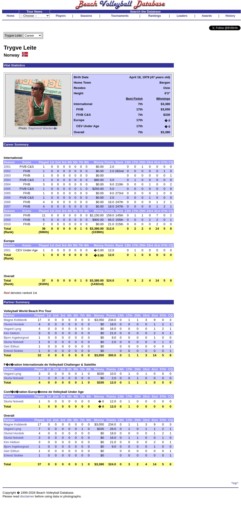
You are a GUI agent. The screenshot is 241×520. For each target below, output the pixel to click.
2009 (7, 219)
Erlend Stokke (13, 351)
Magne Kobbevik (15, 320)
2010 (7, 224)
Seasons (86, 15)
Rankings (154, 15)
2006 (7, 197)
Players (61, 15)
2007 (7, 206)
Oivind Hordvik (14, 324)
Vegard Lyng (12, 328)
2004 (7, 180)
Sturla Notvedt (13, 342)
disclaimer (27, 496)
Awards (207, 15)
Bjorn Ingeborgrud (16, 337)
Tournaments (120, 15)
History (230, 15)
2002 (7, 171)
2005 (7, 188)
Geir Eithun (11, 346)
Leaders (182, 15)
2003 (7, 175)
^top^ (234, 483)
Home (10, 15)
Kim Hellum (12, 333)
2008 (7, 215)
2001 (7, 166)
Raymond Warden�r (42, 128)
